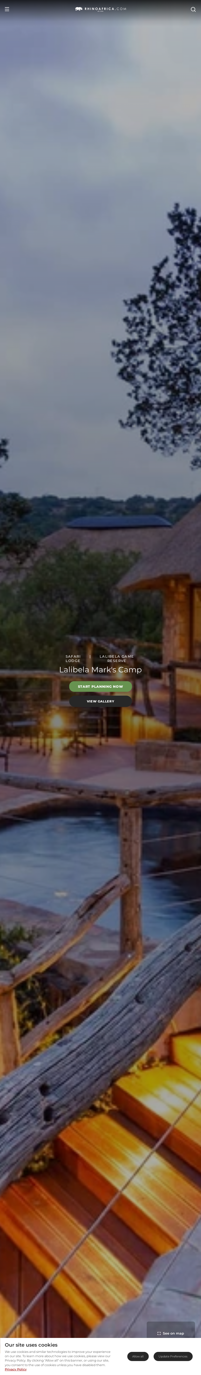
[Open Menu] (7, 9)
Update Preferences (173, 1356)
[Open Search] (193, 9)
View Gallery (100, 701)
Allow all (138, 1356)
